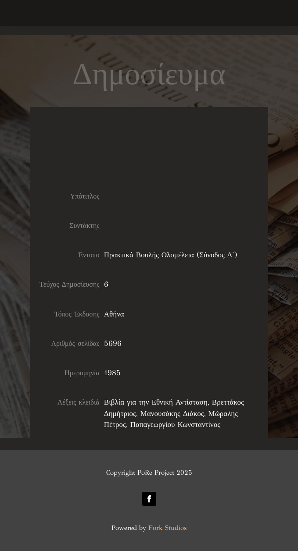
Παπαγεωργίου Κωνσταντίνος (175, 424)
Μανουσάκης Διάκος (172, 413)
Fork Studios (167, 528)
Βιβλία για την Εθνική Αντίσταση (156, 402)
